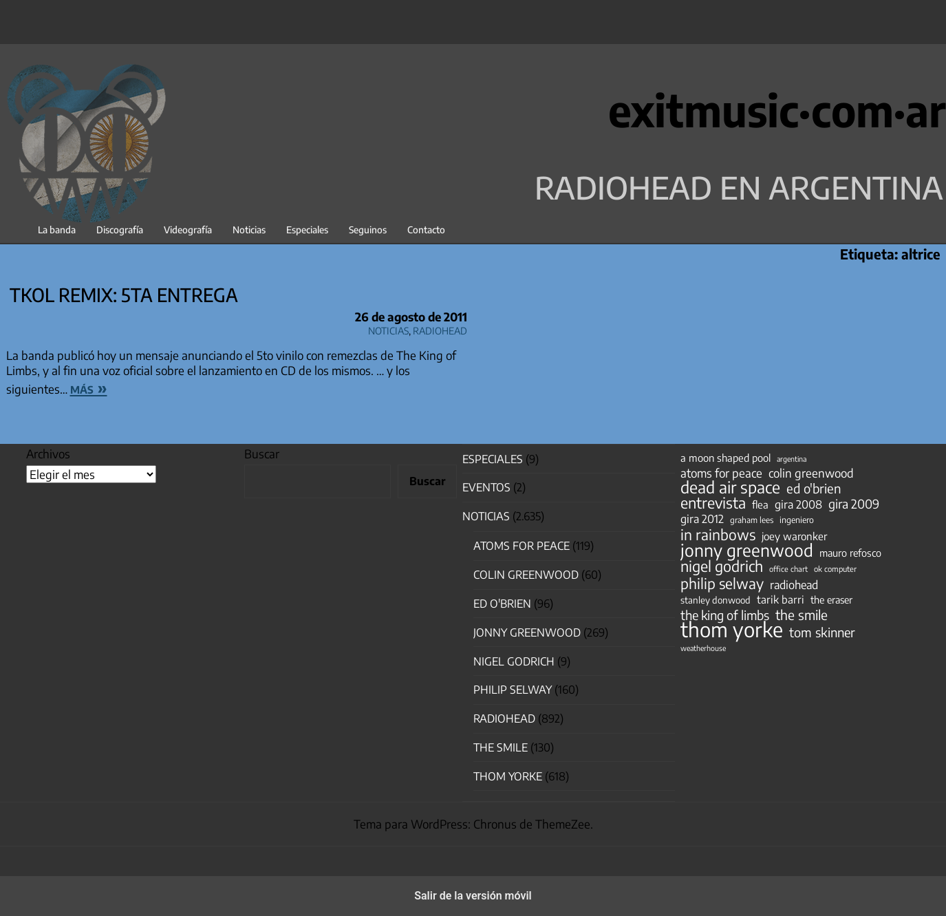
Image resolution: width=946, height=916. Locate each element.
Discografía (119, 229)
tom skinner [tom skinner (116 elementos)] (822, 632)
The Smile (500, 747)
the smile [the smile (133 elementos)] (801, 614)
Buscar (261, 453)
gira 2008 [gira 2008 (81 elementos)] (798, 504)
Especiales (307, 229)
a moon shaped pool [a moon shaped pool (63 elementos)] (725, 457)
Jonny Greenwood (527, 632)
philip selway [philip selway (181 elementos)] (722, 583)
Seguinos (368, 229)
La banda (57, 229)
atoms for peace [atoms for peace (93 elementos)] (721, 473)
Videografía (188, 229)
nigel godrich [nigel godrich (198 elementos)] (721, 566)
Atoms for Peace (521, 546)
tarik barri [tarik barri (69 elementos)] (780, 599)
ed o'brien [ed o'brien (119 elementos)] (813, 489)
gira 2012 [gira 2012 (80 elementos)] (702, 519)
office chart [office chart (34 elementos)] (788, 568)
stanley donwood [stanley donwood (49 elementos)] (715, 600)
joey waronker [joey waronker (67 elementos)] (794, 535)
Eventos (486, 487)
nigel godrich (514, 661)
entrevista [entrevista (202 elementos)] (713, 503)
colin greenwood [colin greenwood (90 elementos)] (811, 473)
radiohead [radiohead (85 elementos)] (794, 585)
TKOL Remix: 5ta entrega (124, 294)
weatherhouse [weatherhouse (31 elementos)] (703, 647)
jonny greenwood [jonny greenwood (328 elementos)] (746, 550)
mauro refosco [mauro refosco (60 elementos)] (850, 552)
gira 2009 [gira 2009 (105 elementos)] (853, 504)
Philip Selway (512, 689)
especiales (492, 459)
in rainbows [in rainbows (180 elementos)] (717, 535)
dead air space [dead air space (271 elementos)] (730, 487)
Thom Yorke (507, 776)
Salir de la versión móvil (473, 895)
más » (88, 387)
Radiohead (440, 328)
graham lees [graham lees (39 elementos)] (751, 520)
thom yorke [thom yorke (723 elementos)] (731, 629)
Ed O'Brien (502, 603)
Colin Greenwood (526, 575)
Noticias (249, 229)
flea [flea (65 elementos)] (760, 504)
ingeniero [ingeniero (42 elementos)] (797, 519)
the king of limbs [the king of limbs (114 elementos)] (724, 615)
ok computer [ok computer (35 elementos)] (835, 568)
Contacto (426, 229)
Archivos (48, 453)
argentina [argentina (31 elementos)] (791, 458)
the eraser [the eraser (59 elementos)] (831, 599)
